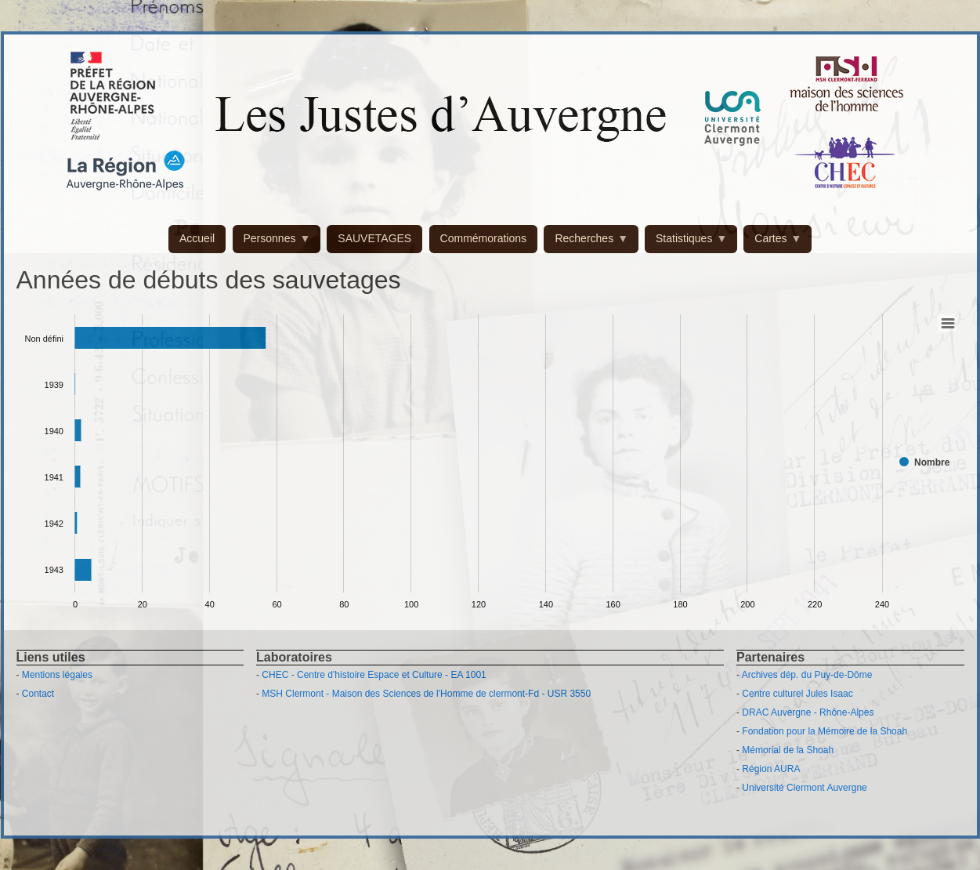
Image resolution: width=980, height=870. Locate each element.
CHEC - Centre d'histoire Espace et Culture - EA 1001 (374, 674)
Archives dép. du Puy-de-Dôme (807, 674)
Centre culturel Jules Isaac (797, 693)
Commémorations (483, 238)
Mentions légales (57, 674)
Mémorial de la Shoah (788, 750)
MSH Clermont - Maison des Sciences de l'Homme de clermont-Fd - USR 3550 (426, 693)
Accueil (197, 238)
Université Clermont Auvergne (804, 787)
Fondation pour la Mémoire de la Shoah (824, 731)
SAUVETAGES (374, 238)
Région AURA (771, 768)
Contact (38, 693)
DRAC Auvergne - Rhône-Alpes (807, 712)
